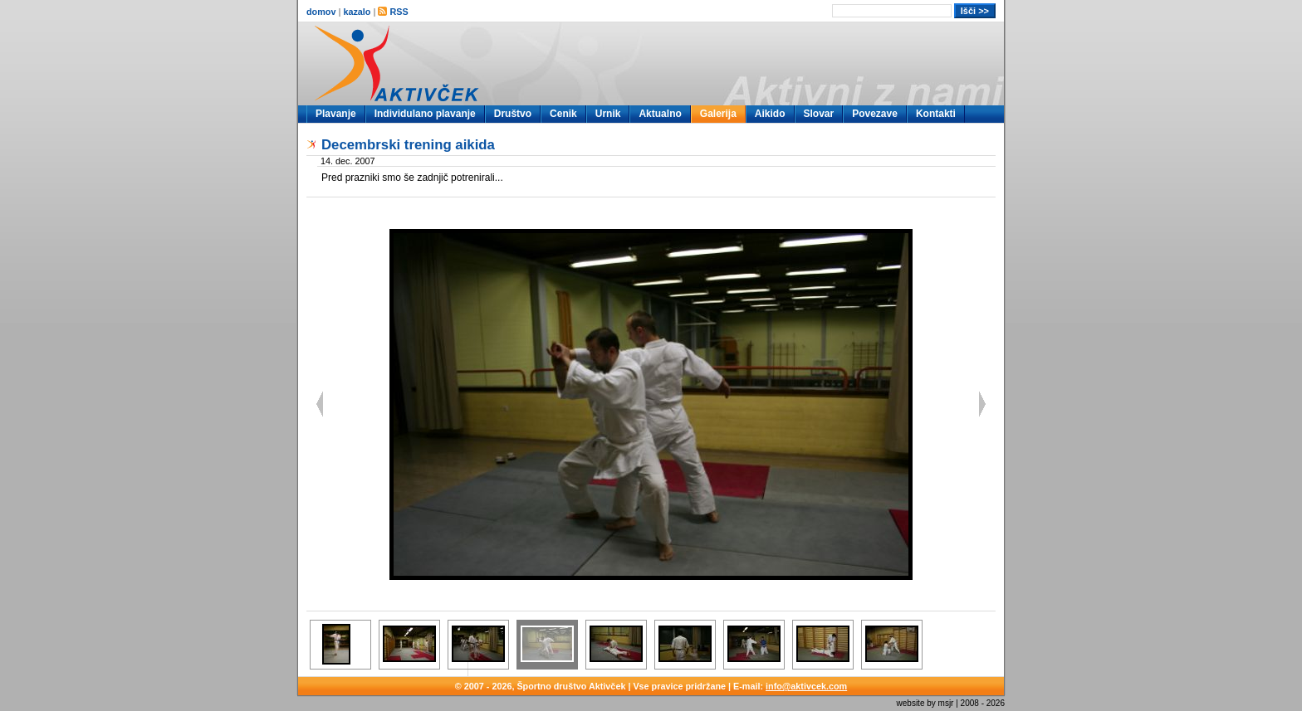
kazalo (356, 12)
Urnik (608, 113)
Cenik (563, 113)
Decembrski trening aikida (408, 145)
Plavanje (336, 113)
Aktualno (660, 113)
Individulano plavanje (425, 113)
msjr (946, 703)
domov (320, 12)
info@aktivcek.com (806, 686)
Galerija (718, 113)
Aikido (770, 113)
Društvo (512, 113)
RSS (393, 12)
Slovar (819, 113)
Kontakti (936, 113)
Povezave (875, 113)
